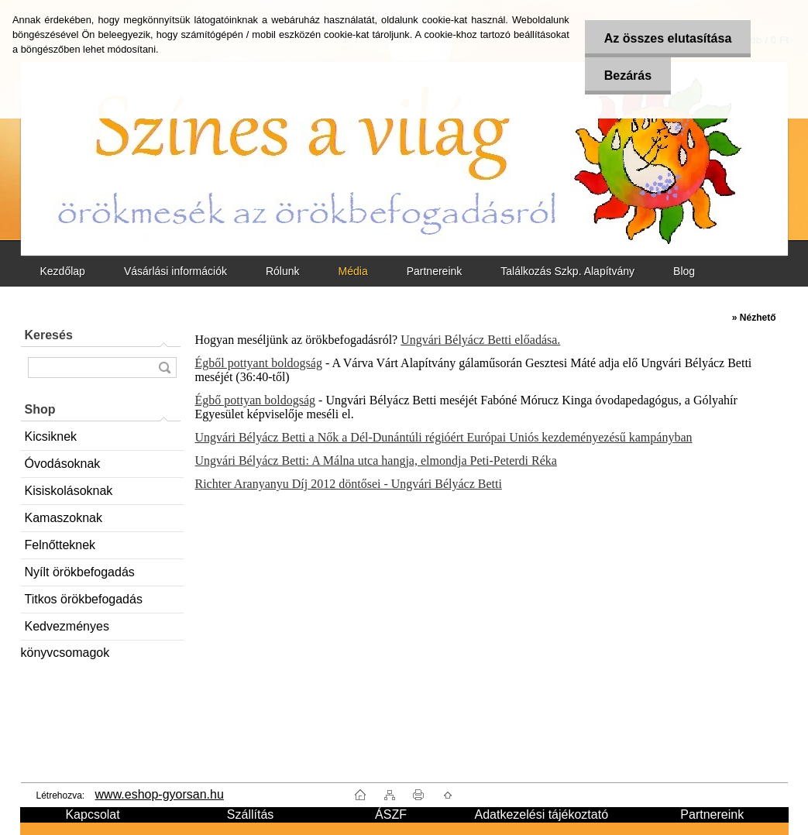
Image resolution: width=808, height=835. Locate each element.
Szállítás (250, 814)
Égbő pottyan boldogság (255, 400)
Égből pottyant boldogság (258, 362)
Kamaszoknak (64, 517)
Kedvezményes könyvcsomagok (65, 630)
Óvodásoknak (63, 463)
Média (353, 271)
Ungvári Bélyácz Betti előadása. (480, 339)
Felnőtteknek (60, 545)
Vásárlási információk (175, 271)
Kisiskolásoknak (69, 490)
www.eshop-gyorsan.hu (159, 794)
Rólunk (283, 271)
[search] (164, 367)
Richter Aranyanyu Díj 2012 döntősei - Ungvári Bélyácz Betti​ (348, 483)
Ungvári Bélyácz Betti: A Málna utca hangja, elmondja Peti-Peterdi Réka (376, 460)
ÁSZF (391, 814)
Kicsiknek (51, 436)
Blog (684, 271)
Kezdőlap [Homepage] (62, 271)
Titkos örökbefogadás (84, 599)
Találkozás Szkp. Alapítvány (567, 271)
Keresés (49, 335)
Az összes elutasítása (668, 38)
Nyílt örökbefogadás (80, 572)
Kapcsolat (92, 814)
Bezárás (628, 75)
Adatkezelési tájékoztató (541, 814)
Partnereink (434, 271)
